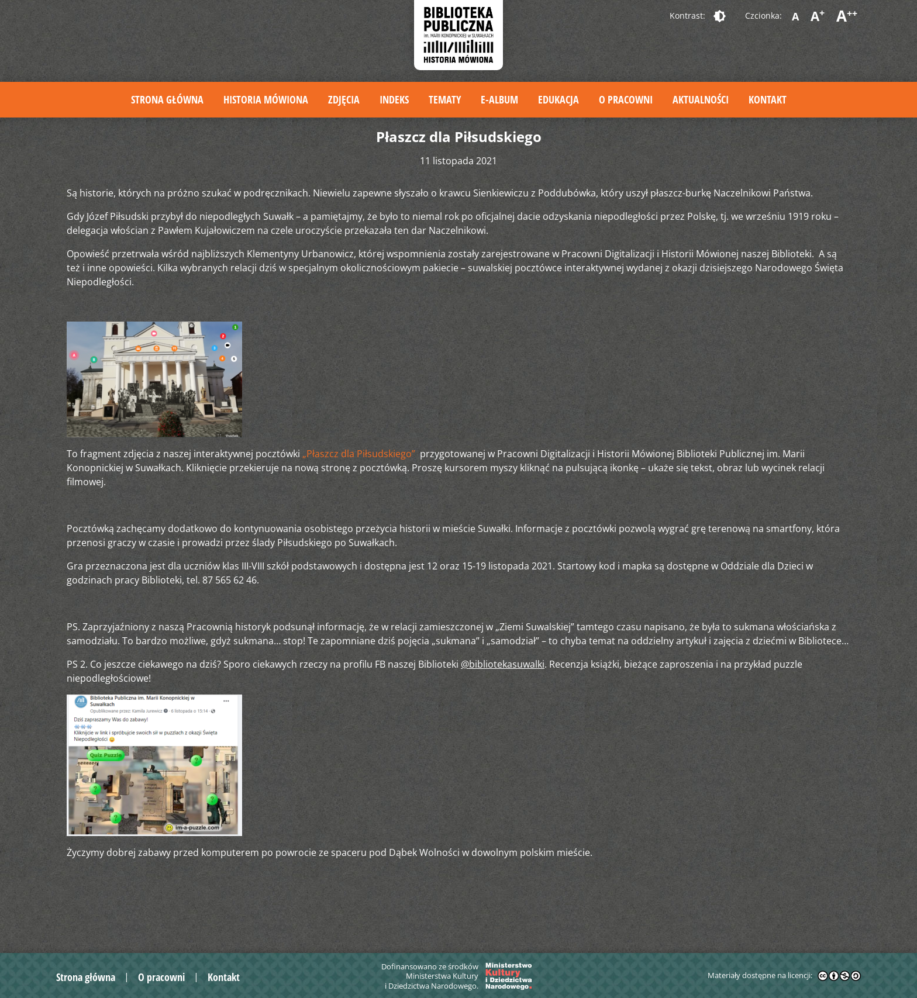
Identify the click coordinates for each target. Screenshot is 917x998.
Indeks (394, 99)
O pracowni (626, 99)
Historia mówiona (265, 99)
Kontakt (768, 99)
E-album (499, 99)
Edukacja (558, 99)
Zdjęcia (344, 99)
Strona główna (167, 99)
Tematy (445, 99)
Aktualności (701, 99)
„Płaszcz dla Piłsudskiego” (360, 453)
